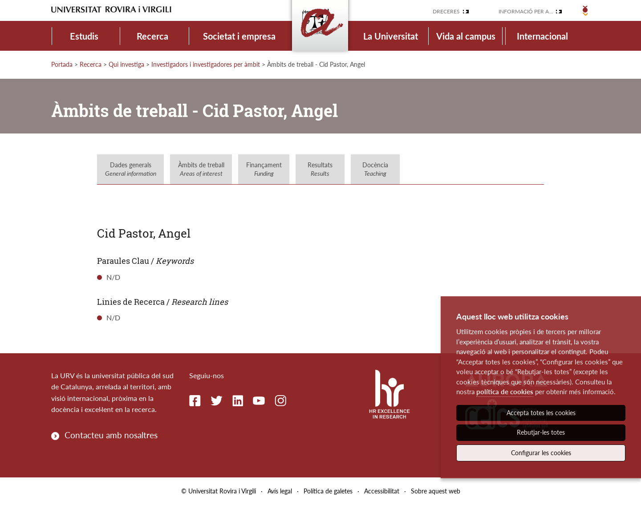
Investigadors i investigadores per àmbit (205, 64)
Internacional (542, 36)
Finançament (264, 169)
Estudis (84, 36)
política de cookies (504, 392)
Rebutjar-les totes (541, 432)
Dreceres (446, 11)
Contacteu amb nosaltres (111, 435)
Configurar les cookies (541, 453)
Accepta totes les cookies (541, 412)
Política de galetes (328, 491)
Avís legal (280, 491)
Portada (62, 64)
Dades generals (130, 169)
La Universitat (390, 36)
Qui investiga (126, 64)
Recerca (152, 36)
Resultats (320, 169)
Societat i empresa (239, 36)
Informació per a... (526, 11)
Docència (375, 169)
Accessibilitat (381, 491)
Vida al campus (465, 36)
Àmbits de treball (201, 169)
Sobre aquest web (435, 491)
